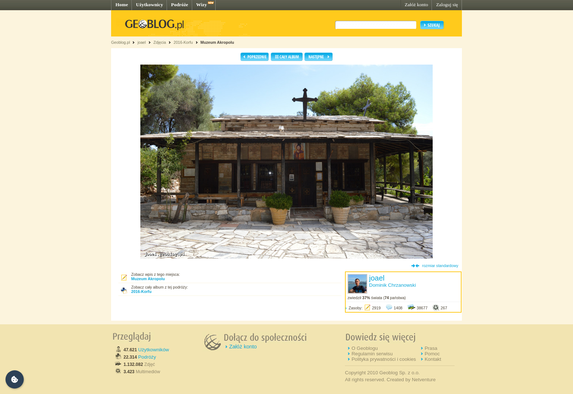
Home (121, 4)
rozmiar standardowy (440, 265)
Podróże (179, 4)
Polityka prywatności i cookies (384, 359)
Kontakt (433, 359)
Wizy (201, 4)
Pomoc (432, 353)
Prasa (431, 348)
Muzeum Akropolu (217, 42)
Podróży (147, 357)
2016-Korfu (183, 42)
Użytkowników (153, 349)
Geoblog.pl (120, 42)
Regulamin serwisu (372, 353)
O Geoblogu (365, 348)
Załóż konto (416, 4)
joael (141, 42)
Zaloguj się (447, 4)
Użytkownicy (149, 4)
